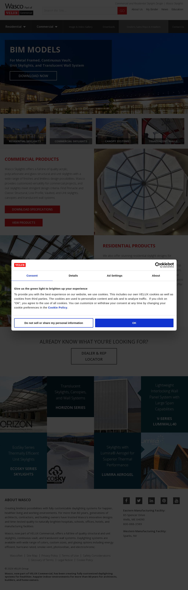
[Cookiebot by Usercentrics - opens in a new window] (158, 265)
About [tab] (156, 275)
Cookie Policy (57, 307)
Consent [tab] (32, 275)
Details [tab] (73, 275)
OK (134, 322)
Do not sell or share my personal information (53, 322)
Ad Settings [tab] (114, 275)
